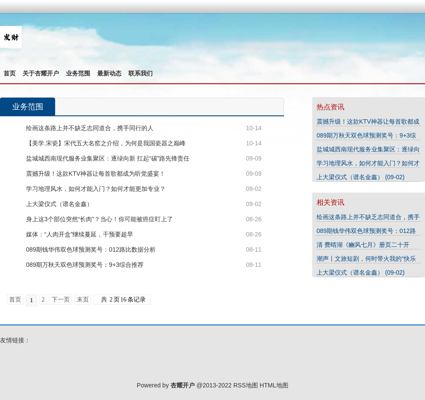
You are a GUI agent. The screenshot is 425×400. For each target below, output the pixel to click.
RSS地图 (245, 385)
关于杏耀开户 (41, 73)
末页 (83, 299)
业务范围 (78, 73)
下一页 (61, 299)
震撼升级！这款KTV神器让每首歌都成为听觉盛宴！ (95, 173)
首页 (9, 73)
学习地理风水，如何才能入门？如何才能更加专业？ (96, 188)
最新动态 (109, 73)
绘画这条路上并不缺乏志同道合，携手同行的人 (90, 128)
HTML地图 (274, 385)
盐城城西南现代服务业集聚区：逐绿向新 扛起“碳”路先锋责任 (108, 158)
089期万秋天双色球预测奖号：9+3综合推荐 (85, 264)
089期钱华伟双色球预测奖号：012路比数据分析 (91, 249)
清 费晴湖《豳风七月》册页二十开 (363, 244)
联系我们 (140, 73)
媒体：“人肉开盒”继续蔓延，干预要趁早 (79, 234)
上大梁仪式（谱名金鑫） (59, 203)
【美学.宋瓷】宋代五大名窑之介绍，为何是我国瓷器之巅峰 (106, 143)
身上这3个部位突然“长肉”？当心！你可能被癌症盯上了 (99, 219)
